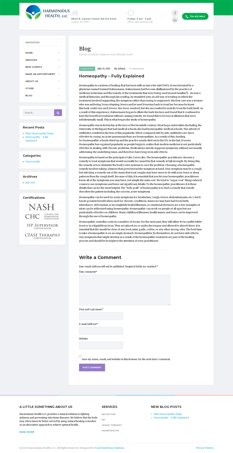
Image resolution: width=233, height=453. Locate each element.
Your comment (88, 271)
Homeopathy (87, 69)
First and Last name (91, 309)
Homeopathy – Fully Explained (171, 417)
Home (29, 52)
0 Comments (136, 68)
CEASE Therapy (112, 425)
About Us (31, 81)
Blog (28, 95)
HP (103, 419)
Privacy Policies (205, 448)
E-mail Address (88, 324)
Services (31, 60)
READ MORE (26, 432)
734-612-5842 (195, 16)
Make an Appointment (40, 74)
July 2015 (30, 182)
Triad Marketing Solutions (109, 448)
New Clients (33, 67)
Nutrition (108, 414)
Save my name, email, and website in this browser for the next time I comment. (126, 359)
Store (29, 88)
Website (83, 338)
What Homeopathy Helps (39, 133)
